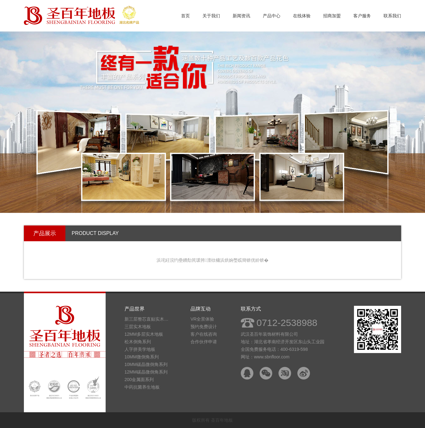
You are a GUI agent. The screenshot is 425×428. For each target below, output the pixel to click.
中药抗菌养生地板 (142, 387)
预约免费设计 (203, 326)
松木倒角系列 (137, 341)
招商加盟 (332, 15)
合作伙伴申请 (203, 341)
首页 (185, 15)
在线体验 (302, 15)
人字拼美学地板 (139, 349)
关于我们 (211, 15)
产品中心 (271, 15)
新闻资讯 (241, 15)
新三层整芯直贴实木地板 (148, 319)
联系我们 (392, 15)
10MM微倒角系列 (141, 356)
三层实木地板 (137, 326)
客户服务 (362, 15)
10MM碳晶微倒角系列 (146, 364)
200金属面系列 (139, 379)
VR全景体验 (202, 319)
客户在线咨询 (203, 334)
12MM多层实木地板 (143, 334)
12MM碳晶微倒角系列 (146, 371)
